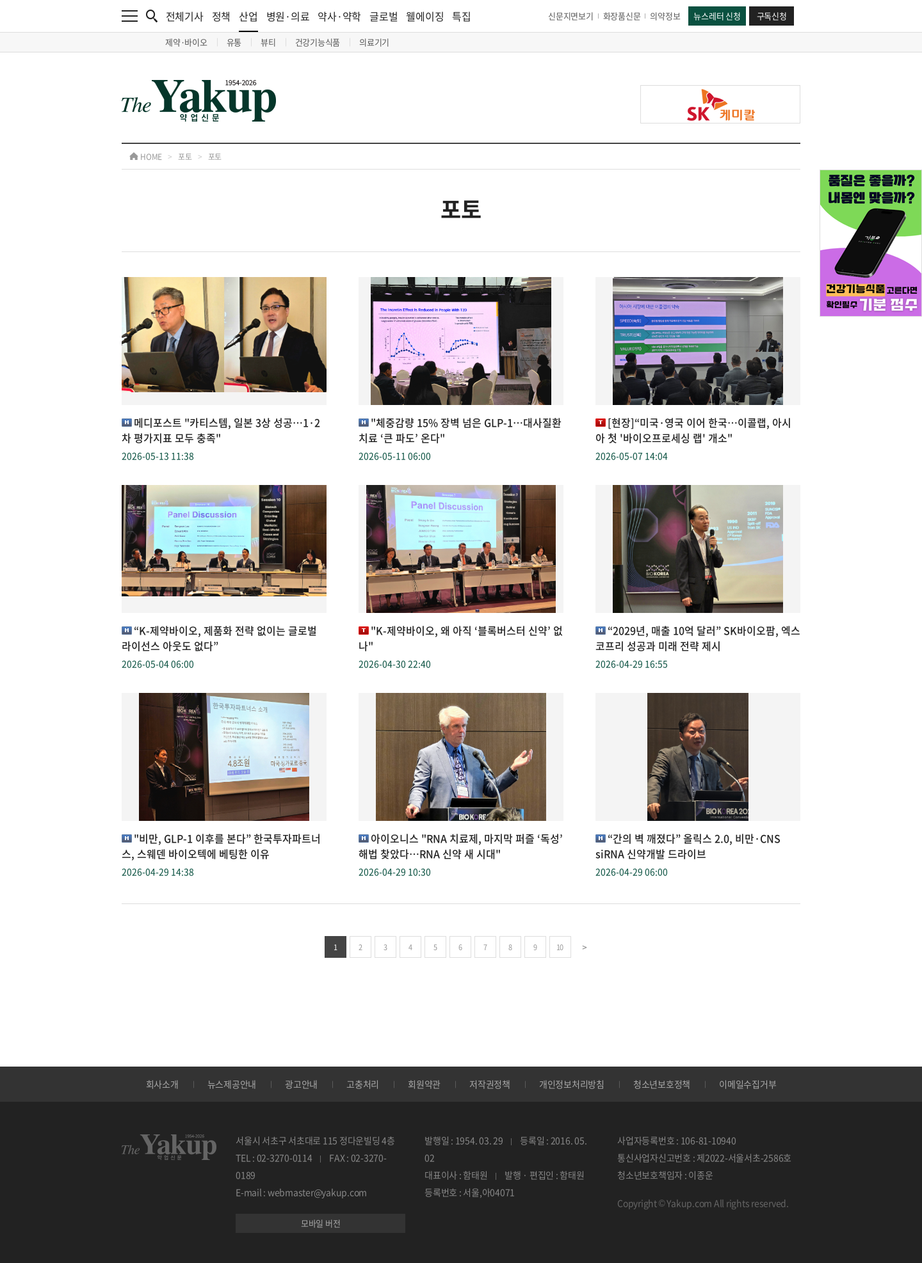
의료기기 (374, 42)
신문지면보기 (571, 16)
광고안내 (301, 1083)
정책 (221, 16)
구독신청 (772, 16)
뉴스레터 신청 (716, 16)
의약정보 (665, 16)
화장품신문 (622, 16)
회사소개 (162, 1083)
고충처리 (362, 1083)
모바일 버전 (321, 1223)
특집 (461, 16)
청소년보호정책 (661, 1083)
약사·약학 (339, 16)
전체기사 (185, 16)
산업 (248, 20)
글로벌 (383, 16)
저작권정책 (489, 1083)
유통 (234, 42)
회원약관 (424, 1083)
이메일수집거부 (747, 1083)
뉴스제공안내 (232, 1083)
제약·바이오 (186, 42)
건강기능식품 (318, 42)
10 (559, 947)
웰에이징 (425, 16)
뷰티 (268, 42)
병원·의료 (288, 16)
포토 (185, 157)
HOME (145, 157)
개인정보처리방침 (571, 1083)
